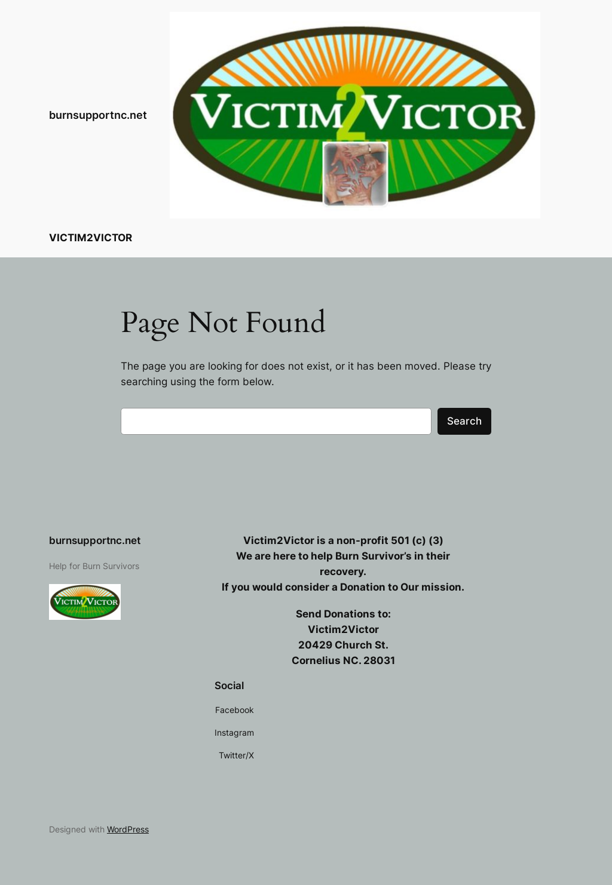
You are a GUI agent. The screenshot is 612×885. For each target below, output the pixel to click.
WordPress (128, 829)
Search (464, 421)
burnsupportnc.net (98, 115)
